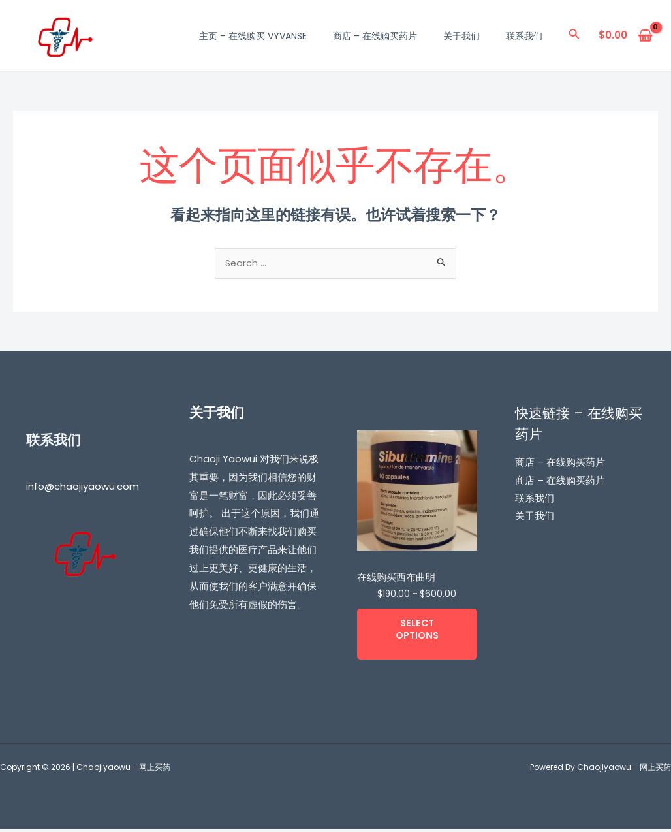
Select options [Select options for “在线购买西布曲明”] (417, 631)
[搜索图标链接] (574, 36)
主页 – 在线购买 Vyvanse (253, 35)
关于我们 (461, 35)
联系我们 (524, 35)
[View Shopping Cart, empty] (625, 35)
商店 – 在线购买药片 (375, 35)
